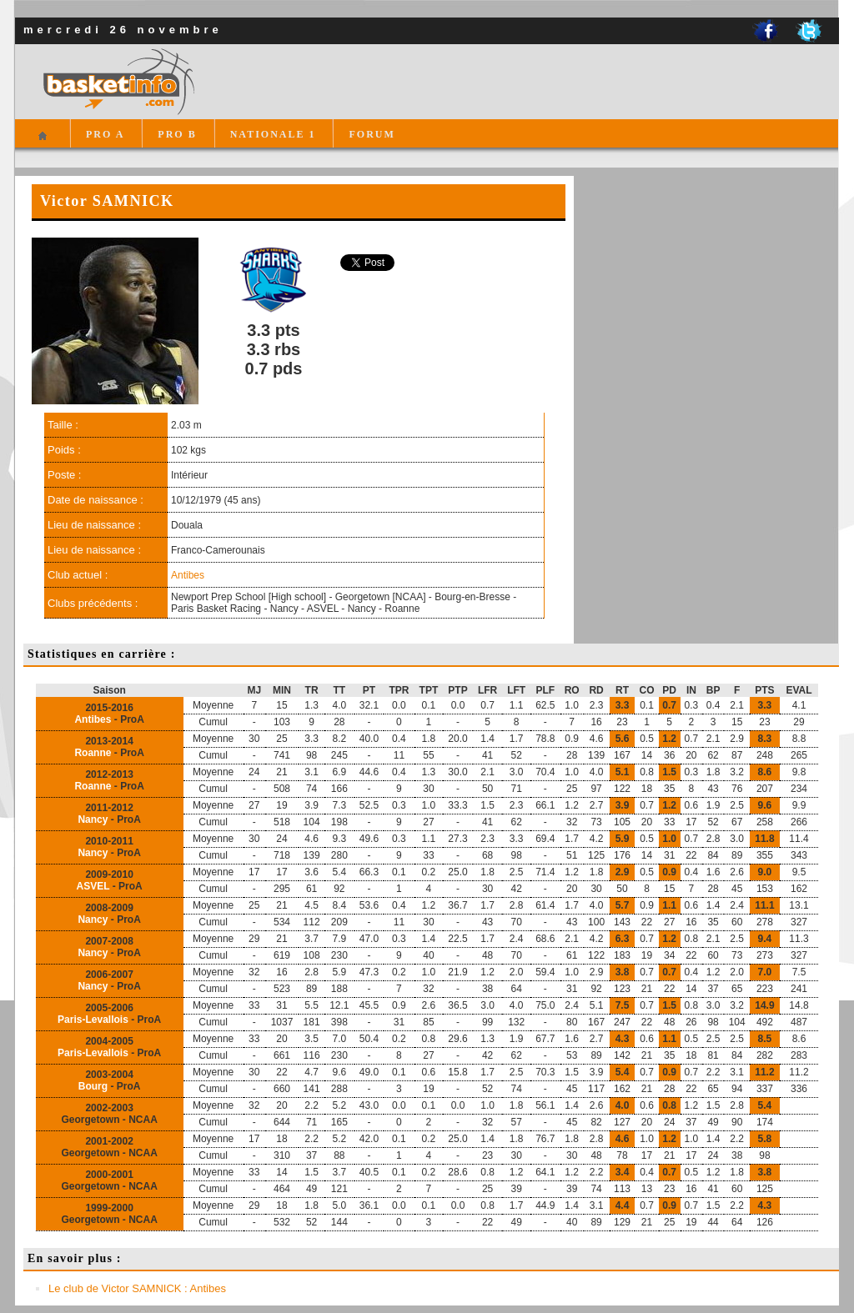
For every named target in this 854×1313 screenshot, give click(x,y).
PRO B (177, 134)
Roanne (92, 753)
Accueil (42, 143)
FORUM (371, 134)
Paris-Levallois (93, 1019)
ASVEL (93, 886)
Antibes (187, 575)
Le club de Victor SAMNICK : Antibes (137, 1288)
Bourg (93, 1086)
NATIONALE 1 (273, 134)
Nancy (93, 819)
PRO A (105, 134)
